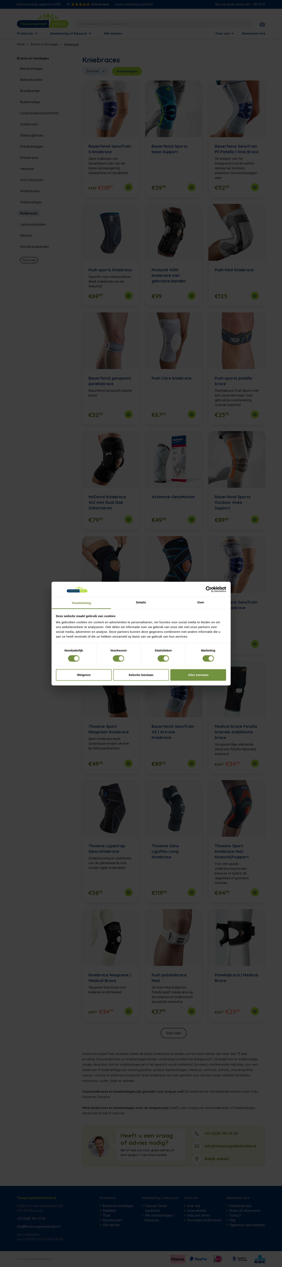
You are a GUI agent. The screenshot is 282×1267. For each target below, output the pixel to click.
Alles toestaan (198, 675)
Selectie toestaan (141, 675)
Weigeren (84, 675)
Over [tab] (200, 602)
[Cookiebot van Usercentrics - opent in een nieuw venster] (208, 589)
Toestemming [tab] (81, 603)
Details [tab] (141, 602)
